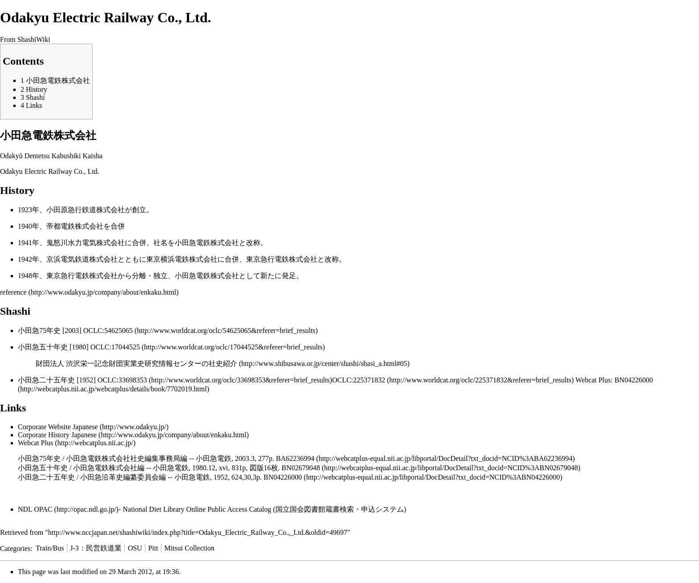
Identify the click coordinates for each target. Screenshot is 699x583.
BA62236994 (295, 458)
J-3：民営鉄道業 (96, 548)
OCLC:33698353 (122, 380)
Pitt (153, 548)
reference (13, 292)
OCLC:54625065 (108, 330)
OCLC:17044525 (116, 347)
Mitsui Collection (189, 548)
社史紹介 (223, 363)
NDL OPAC (35, 509)
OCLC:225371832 (358, 380)
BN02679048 (301, 468)
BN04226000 (282, 477)
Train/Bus (50, 548)
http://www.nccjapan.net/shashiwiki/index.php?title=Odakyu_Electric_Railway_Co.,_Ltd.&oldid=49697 (197, 532)
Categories (15, 548)
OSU (135, 548)
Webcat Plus (35, 443)
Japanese (85, 427)
